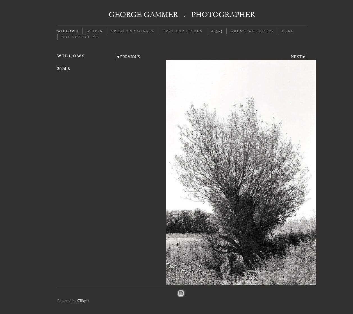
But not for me (80, 37)
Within (94, 31)
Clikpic (83, 301)
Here (288, 31)
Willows (67, 31)
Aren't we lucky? (252, 31)
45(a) (216, 31)
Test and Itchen (183, 31)
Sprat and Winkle (133, 31)
